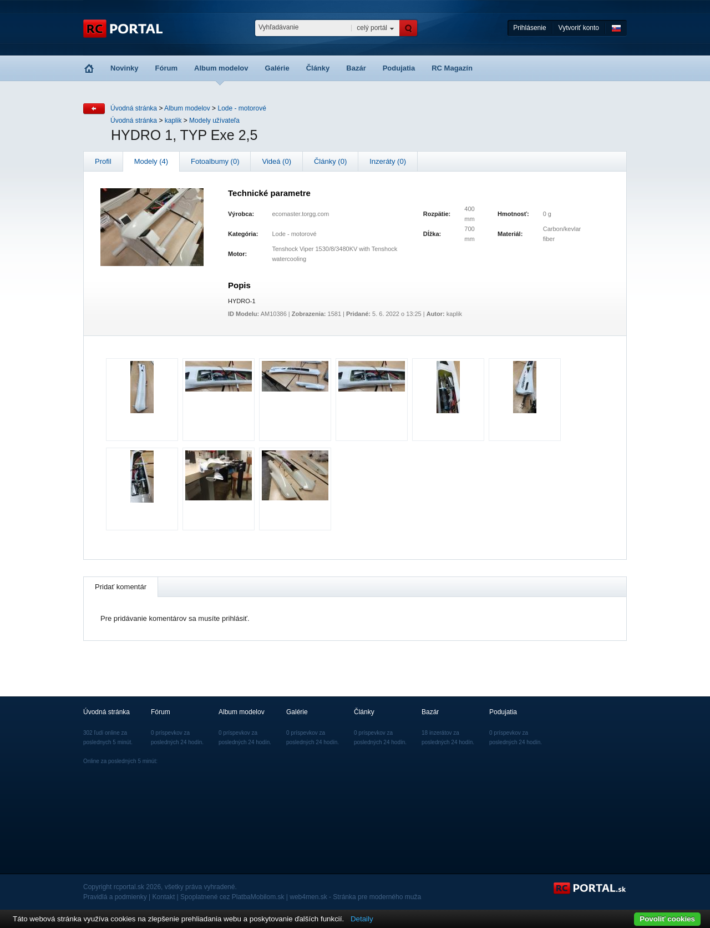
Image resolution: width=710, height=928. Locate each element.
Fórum (166, 68)
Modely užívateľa (214, 120)
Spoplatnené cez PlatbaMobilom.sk (232, 897)
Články (318, 68)
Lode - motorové (241, 108)
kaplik (173, 120)
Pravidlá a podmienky (115, 897)
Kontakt (164, 897)
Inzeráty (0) (387, 161)
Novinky (124, 68)
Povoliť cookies (667, 919)
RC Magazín (452, 68)
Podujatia (399, 68)
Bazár (356, 68)
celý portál (372, 28)
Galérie (277, 68)
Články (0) (330, 161)
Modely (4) (151, 161)
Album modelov (221, 68)
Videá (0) (276, 161)
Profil (103, 161)
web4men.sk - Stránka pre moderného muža (355, 897)
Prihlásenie (529, 28)
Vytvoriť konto (579, 28)
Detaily (362, 919)
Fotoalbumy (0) (215, 161)
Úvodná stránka (133, 108)
